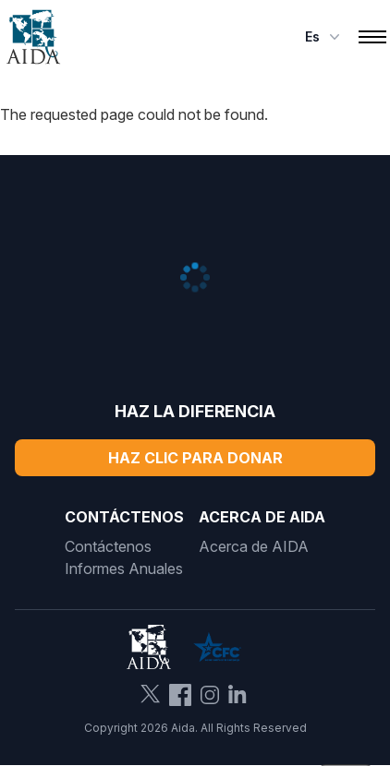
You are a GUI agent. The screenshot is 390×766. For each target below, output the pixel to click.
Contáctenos (108, 546)
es (324, 37)
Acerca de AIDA (254, 546)
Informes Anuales (124, 568)
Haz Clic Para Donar (195, 458)
